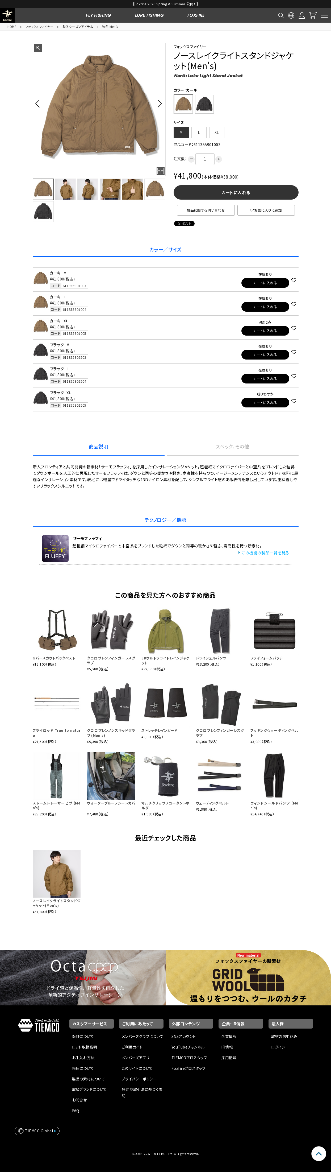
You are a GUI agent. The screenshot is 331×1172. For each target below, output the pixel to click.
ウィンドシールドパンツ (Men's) (274, 805)
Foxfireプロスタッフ (188, 1068)
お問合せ (79, 1100)
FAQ (75, 1110)
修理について (83, 1068)
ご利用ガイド (132, 1047)
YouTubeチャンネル (187, 1047)
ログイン (278, 1047)
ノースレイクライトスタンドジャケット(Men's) (57, 903)
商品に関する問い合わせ (206, 210)
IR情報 (227, 1047)
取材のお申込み (284, 1036)
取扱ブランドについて (89, 1089)
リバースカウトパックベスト (54, 658)
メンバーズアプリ (135, 1057)
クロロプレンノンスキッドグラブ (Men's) (111, 733)
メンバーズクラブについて (143, 1036)
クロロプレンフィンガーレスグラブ (111, 660)
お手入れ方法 (83, 1057)
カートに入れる (236, 192)
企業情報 (229, 1036)
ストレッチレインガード (159, 730)
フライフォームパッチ (266, 658)
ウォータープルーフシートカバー (111, 805)
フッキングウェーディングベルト (274, 733)
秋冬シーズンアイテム (77, 26)
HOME (12, 26)
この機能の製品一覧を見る (265, 552)
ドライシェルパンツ (211, 658)
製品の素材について (88, 1079)
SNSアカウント (183, 1036)
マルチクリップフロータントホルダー (165, 805)
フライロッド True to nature (57, 733)
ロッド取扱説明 (84, 1047)
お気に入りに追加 (266, 210)
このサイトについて (137, 1068)
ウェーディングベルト (212, 803)
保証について (83, 1036)
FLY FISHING (98, 15)
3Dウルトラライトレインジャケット (165, 660)
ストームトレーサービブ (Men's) (57, 805)
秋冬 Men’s (110, 26)
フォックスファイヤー (39, 26)
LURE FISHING (149, 15)
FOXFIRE (196, 15)
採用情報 (229, 1057)
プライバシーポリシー (139, 1079)
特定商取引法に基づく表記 (142, 1092)
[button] (39, 103)
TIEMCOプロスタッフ (189, 1057)
